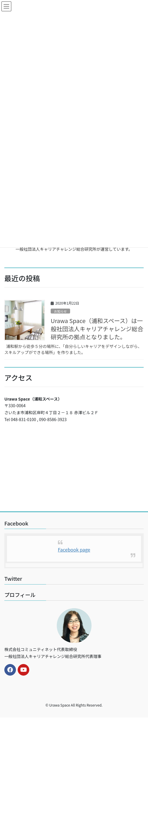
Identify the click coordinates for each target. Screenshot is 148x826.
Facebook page (74, 549)
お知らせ (60, 311)
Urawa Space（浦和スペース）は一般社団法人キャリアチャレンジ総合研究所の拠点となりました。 (97, 328)
